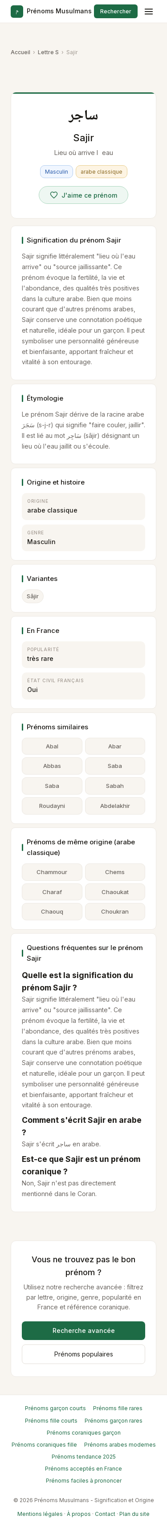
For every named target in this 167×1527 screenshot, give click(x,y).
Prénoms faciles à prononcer (84, 1480)
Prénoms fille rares (118, 1408)
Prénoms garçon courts (55, 1408)
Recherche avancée (84, 1330)
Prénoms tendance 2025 (84, 1456)
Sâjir (33, 596)
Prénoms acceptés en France (83, 1468)
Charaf (52, 891)
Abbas (52, 765)
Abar (115, 746)
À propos (79, 1514)
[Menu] (148, 11)
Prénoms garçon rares (114, 1420)
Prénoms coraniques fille (44, 1444)
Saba (115, 765)
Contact (105, 1514)
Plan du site (134, 1514)
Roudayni (52, 805)
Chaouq (52, 911)
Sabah (115, 785)
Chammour (52, 871)
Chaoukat (115, 891)
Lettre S (48, 52)
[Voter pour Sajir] (83, 195)
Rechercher (115, 11)
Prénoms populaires (83, 1354)
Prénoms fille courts (51, 1420)
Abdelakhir (115, 805)
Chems (115, 871)
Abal (52, 746)
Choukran (115, 911)
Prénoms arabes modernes (120, 1444)
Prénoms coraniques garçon (84, 1432)
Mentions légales (40, 1514)
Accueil (20, 52)
